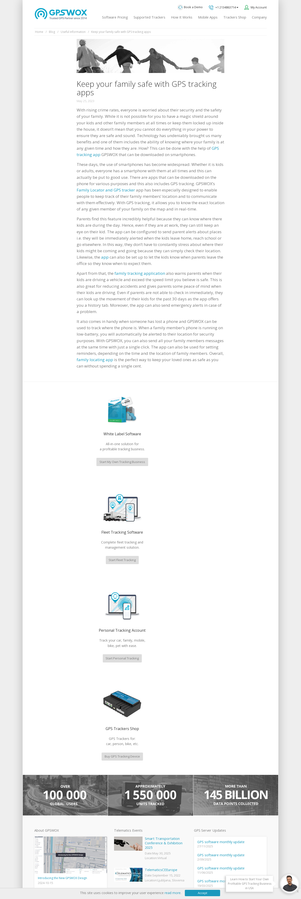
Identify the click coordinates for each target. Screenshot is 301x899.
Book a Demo (190, 7)
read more (173, 893)
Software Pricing (115, 17)
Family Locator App (126, 782)
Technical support (225, 732)
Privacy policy (46, 880)
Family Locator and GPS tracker (106, 190)
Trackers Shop (234, 17)
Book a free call (220, 771)
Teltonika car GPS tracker (131, 829)
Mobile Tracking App (127, 774)
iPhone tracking (124, 821)
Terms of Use (69, 880)
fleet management (78, 696)
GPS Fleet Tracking (126, 797)
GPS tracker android (127, 813)
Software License (96, 880)
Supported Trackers (149, 17)
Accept (202, 893)
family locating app (95, 359)
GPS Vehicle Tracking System (133, 789)
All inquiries (233, 751)
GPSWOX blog (123, 758)
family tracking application (140, 273)
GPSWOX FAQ (123, 766)
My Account (259, 7)
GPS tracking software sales (233, 713)
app (105, 257)
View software (44, 817)
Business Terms (125, 880)
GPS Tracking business (129, 805)
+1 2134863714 (223, 7)
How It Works (181, 17)
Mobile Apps (208, 17)
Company (259, 17)
